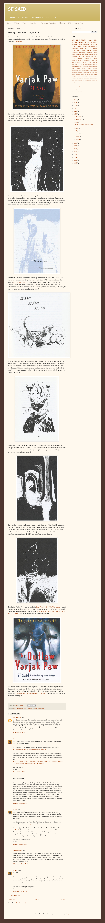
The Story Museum (87, 86)
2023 (75, 105)
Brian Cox (94, 72)
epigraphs (76, 66)
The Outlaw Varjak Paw (48, 23)
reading (92, 90)
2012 (75, 163)
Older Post (62, 899)
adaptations (74, 56)
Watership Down (79, 64)
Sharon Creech (91, 84)
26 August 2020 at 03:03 (20, 803)
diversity (74, 90)
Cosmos (95, 76)
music (83, 56)
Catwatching (84, 76)
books (14, 708)
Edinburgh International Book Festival (87, 58)
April (77, 134)
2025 (75, 99)
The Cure (83, 62)
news (80, 66)
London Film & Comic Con (89, 60)
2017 (75, 148)
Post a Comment (15, 895)
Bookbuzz (89, 72)
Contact (90, 76)
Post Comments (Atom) (22, 903)
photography (86, 66)
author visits (92, 40)
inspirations (75, 48)
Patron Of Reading (78, 50)
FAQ (69, 23)
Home (9, 23)
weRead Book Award (79, 91)
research (91, 66)
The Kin (88, 62)
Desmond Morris (76, 78)
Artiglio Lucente (85, 70)
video (73, 91)
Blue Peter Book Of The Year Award (48, 607)
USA (95, 54)
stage (73, 68)
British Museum (76, 74)
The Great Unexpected (77, 86)
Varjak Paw (33, 23)
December (79, 116)
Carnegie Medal (76, 76)
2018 (75, 146)
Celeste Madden (17, 850)
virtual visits (86, 68)
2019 (75, 143)
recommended (89, 56)
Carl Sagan (94, 74)
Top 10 (73, 88)
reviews (94, 48)
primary (74, 42)
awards (95, 50)
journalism (81, 90)
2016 (75, 151)
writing (42, 708)
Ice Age (80, 80)
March (78, 136)
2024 (75, 102)
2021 (75, 111)
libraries (86, 90)
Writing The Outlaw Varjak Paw (84, 124)
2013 (75, 160)
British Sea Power (85, 74)
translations (89, 52)
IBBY (76, 80)
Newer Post (12, 899)
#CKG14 (95, 68)
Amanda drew (17, 717)
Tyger (24, 23)
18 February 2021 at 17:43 (20, 864)
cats (73, 66)
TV (96, 84)
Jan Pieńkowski (93, 80)
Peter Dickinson (76, 62)
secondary (86, 44)
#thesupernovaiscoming (90, 46)
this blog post (29, 824)
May (77, 131)
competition (75, 52)
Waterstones (83, 88)
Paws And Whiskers (83, 84)
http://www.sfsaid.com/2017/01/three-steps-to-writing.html (29, 749)
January (78, 139)
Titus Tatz (94, 86)
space (95, 66)
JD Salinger (86, 80)
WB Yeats (77, 88)
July (77, 122)
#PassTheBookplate (76, 70)
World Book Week (83, 54)
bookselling (88, 64)
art (79, 56)
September (79, 119)
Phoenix (62, 23)
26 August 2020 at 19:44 (20, 844)
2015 (75, 154)
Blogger (68, 914)
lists (89, 90)
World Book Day (85, 48)
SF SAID (17, 9)
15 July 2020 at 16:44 (19, 732)
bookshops (94, 64)
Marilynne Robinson (76, 82)
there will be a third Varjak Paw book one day (30, 693)
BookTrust (91, 54)
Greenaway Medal (88, 78)
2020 (75, 114)
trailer (78, 68)
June (77, 128)
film (77, 90)
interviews (82, 52)
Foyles (81, 78)
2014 (75, 157)
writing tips (75, 54)
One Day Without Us (92, 82)
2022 (75, 108)
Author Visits (79, 23)
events (95, 52)
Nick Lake (84, 82)
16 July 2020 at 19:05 (19, 772)
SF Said (16, 23)
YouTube (95, 88)
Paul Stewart (75, 84)
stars (96, 90)
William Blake (89, 88)
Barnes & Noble (82, 72)
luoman (56, 914)
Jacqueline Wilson (76, 60)
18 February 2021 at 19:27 (20, 891)
